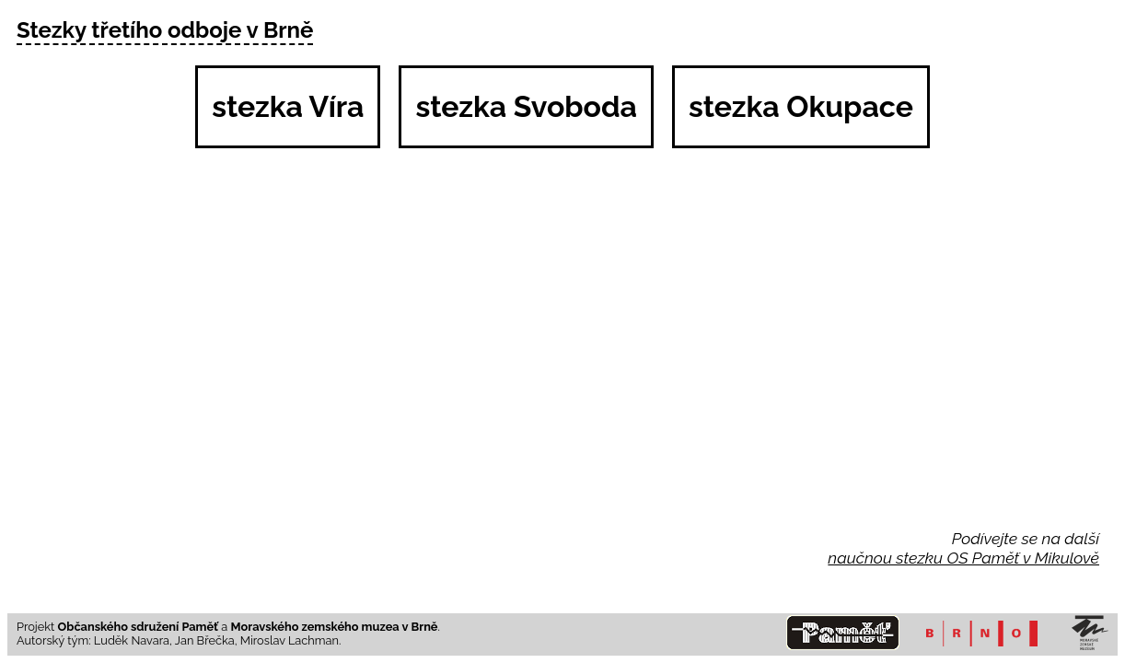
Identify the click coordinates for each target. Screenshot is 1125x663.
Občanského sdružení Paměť (138, 627)
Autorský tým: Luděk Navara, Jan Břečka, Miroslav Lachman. (179, 640)
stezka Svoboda (526, 106)
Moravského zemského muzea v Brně (334, 627)
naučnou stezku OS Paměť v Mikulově (963, 557)
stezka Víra (288, 106)
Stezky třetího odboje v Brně (165, 30)
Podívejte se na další (1025, 538)
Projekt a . (228, 627)
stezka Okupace (801, 106)
